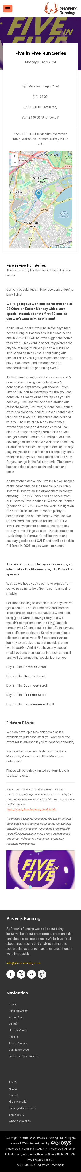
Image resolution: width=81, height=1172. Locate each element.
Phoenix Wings (18, 1030)
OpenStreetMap (65, 247)
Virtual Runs (16, 1017)
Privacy (13, 1088)
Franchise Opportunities (23, 1056)
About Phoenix (18, 1043)
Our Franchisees (19, 1049)
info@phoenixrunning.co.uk (23, 963)
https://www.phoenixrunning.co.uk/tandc (31, 809)
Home (12, 1004)
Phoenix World (18, 1101)
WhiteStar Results (20, 1121)
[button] (38, 194)
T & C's (13, 1082)
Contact (13, 1095)
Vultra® (13, 1023)
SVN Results (16, 1114)
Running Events (18, 1010)
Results (13, 1036)
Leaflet (53, 247)
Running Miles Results (22, 1108)
